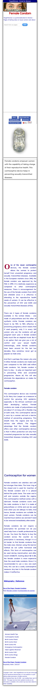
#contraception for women (26, 590)
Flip (24, 123)
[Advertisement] (20, 49)
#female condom (12, 590)
